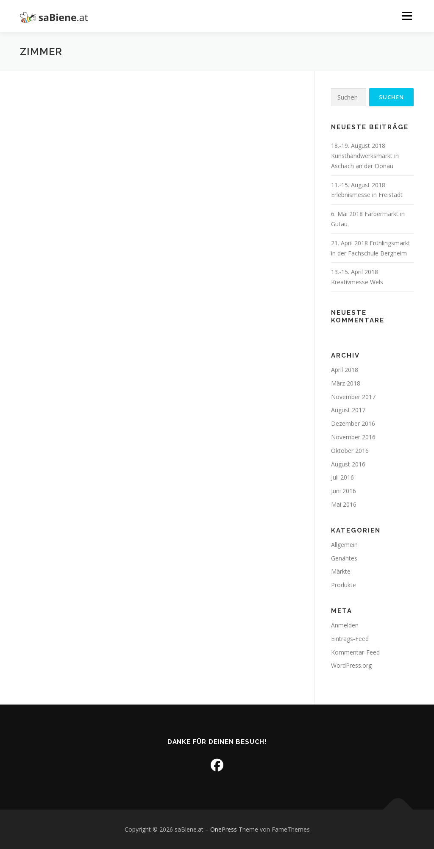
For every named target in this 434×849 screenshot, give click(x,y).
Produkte (343, 585)
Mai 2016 (343, 504)
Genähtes (344, 558)
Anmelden (345, 625)
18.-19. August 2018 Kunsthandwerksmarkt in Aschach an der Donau (365, 156)
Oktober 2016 (350, 451)
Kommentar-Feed (355, 652)
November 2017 (353, 397)
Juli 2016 (342, 477)
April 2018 (344, 370)
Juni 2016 (343, 491)
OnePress (223, 829)
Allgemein (344, 545)
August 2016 (348, 464)
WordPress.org (351, 665)
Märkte (341, 571)
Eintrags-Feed (350, 639)
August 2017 (348, 410)
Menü (406, 16)
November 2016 (353, 437)
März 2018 (345, 383)
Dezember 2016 (353, 423)
